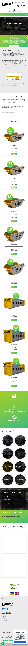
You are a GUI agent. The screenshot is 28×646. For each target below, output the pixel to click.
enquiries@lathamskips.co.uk (20, 6)
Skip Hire (4, 616)
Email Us (11, 27)
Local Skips (4, 622)
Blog (3, 626)
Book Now (14, 154)
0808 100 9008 (23, 5)
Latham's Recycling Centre (21, 57)
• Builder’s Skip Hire (6, 500)
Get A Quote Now (14, 46)
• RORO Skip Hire (6, 502)
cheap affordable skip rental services (9, 87)
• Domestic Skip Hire (7, 503)
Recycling (4, 624)
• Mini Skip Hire (6, 494)
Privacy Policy (20, 639)
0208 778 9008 (18, 2)
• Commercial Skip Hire (7, 505)
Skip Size (4, 618)
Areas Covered (4, 620)
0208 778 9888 (24, 2)
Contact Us (4, 628)
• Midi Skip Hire (6, 496)
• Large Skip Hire (6, 497)
